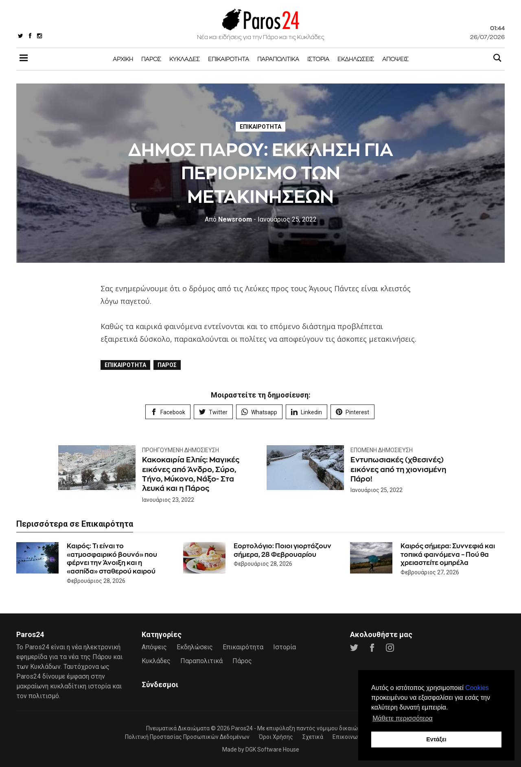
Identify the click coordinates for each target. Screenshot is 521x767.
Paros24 (242, 728)
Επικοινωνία (349, 737)
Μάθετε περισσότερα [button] (402, 718)
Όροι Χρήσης (276, 737)
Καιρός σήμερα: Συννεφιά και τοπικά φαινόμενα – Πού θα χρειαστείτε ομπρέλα (448, 555)
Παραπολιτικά (278, 59)
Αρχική (123, 59)
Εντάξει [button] (436, 739)
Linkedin (306, 412)
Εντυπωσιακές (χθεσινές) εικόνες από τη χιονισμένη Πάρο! (398, 469)
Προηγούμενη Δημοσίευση (180, 450)
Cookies (477, 687)
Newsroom (228, 219)
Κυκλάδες (184, 59)
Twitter (213, 412)
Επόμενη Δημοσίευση (381, 450)
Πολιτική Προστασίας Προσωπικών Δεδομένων (187, 737)
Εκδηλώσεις (355, 59)
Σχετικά (312, 737)
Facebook (168, 412)
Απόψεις (395, 59)
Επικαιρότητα (228, 59)
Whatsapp (259, 412)
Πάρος (151, 59)
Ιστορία (318, 59)
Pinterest (352, 412)
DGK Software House (272, 749)
